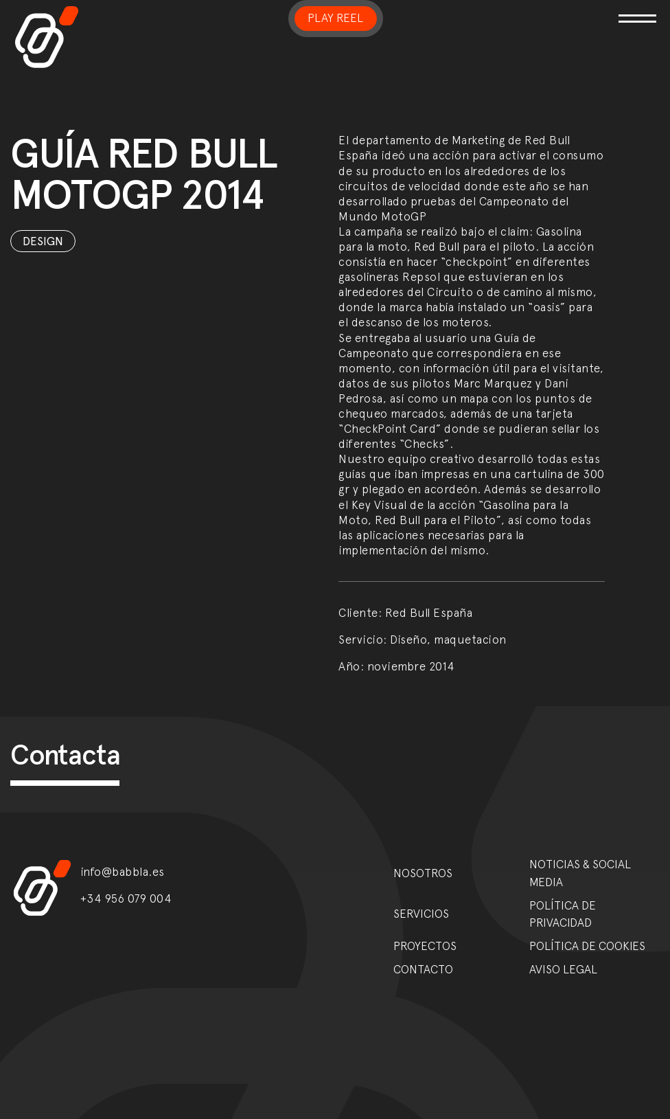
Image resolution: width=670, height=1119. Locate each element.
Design (43, 241)
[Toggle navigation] (552, 10)
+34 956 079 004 (126, 898)
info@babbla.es (122, 872)
